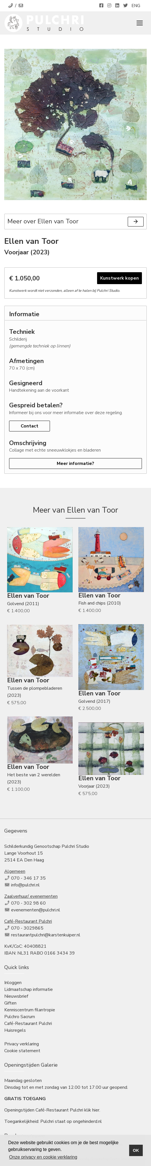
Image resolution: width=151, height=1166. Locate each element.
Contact (29, 426)
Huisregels (15, 1030)
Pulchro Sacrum (19, 1017)
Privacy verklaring (21, 1044)
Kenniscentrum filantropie (29, 1010)
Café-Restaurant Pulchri (28, 1023)
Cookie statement (22, 1051)
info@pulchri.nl (25, 885)
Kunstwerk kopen (119, 278)
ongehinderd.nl (87, 1121)
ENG (135, 6)
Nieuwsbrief (16, 996)
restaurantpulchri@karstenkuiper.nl (45, 935)
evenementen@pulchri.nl (35, 910)
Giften (10, 1003)
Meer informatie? (75, 463)
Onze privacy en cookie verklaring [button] (43, 1157)
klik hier (91, 1110)
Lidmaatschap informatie (28, 989)
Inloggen (13, 983)
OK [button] (136, 1150)
